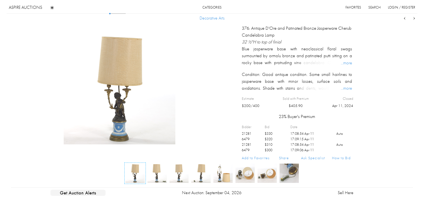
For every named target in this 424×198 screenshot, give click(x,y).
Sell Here (345, 193)
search (374, 7)
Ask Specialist (313, 157)
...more (346, 63)
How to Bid (341, 157)
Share (284, 157)
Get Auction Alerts (78, 193)
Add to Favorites (256, 157)
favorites (353, 7)
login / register (401, 7)
